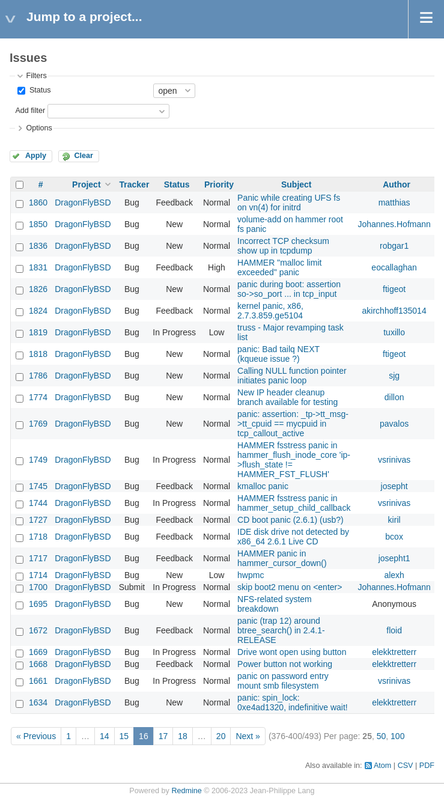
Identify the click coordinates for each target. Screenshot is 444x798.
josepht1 (394, 558)
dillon (394, 397)
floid (394, 630)
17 (163, 736)
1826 (38, 289)
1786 (38, 375)
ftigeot (394, 289)
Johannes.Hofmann (393, 224)
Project (86, 184)
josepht (394, 486)
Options (39, 128)
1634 (38, 702)
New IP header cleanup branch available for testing (287, 397)
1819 (38, 332)
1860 (38, 202)
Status (38, 90)
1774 (38, 397)
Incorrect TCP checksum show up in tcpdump (283, 245)
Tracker (135, 184)
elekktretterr (394, 652)
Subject (296, 184)
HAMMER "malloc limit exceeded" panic (279, 267)
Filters (36, 76)
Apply (35, 155)
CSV (405, 765)
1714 (38, 575)
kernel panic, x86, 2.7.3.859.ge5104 (270, 310)
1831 (38, 267)
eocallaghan (394, 267)
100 (397, 736)
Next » (248, 736)
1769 (38, 423)
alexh (394, 575)
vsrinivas (394, 459)
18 (182, 736)
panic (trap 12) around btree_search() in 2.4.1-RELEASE (281, 630)
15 (124, 736)
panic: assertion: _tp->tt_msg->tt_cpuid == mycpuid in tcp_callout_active (292, 423)
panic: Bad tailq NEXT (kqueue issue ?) (278, 354)
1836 (38, 246)
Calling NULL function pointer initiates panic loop (292, 375)
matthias (394, 202)
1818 (38, 354)
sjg (394, 375)
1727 (38, 520)
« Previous (36, 736)
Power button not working (284, 664)
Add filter (30, 110)
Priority (219, 184)
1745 (38, 486)
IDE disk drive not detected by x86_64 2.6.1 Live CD (293, 536)
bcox (394, 536)
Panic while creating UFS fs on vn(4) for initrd (288, 202)
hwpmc (250, 575)
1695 (38, 604)
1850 (38, 224)
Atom (382, 765)
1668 (38, 664)
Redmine (186, 791)
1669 (38, 652)
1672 (38, 630)
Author (396, 184)
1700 (38, 587)
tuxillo (394, 332)
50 (381, 736)
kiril (394, 520)
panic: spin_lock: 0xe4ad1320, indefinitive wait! (292, 702)
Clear (83, 155)
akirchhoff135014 (394, 310)
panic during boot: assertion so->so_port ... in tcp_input (289, 289)
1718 (38, 536)
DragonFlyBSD (83, 202)
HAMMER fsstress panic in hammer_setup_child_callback (293, 503)
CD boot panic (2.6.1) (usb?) (290, 520)
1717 (38, 558)
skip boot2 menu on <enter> (289, 587)
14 (104, 736)
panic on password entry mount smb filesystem (283, 680)
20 (221, 736)
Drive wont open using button (291, 652)
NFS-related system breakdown (274, 604)
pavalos (394, 423)
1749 (38, 459)
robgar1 (394, 246)
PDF (426, 765)
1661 (38, 681)
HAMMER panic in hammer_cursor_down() (282, 558)
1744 (38, 503)
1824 (38, 310)
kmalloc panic (262, 486)
